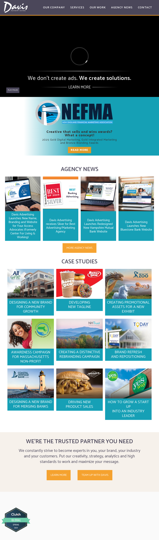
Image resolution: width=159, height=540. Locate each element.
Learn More (79, 87)
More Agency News (79, 248)
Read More (79, 150)
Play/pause (13, 90)
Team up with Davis (94, 475)
